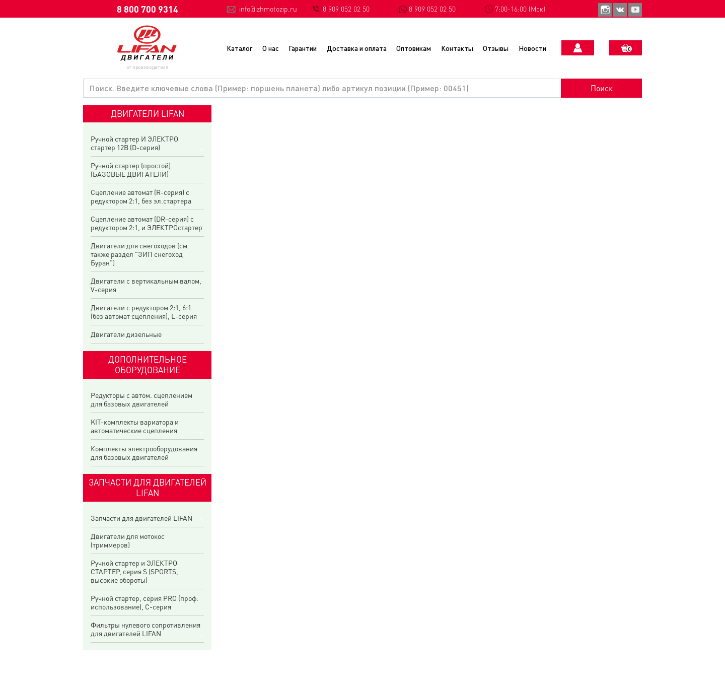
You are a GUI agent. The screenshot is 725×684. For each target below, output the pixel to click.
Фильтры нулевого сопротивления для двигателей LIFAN (145, 629)
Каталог (239, 47)
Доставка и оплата (357, 47)
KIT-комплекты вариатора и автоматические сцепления (135, 426)
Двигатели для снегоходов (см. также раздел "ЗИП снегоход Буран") (140, 254)
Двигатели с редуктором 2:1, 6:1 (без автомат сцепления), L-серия (144, 311)
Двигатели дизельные (126, 334)
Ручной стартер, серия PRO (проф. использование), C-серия (144, 602)
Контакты (457, 47)
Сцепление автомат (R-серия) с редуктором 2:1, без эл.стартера (141, 196)
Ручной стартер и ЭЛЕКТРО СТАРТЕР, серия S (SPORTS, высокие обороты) (134, 571)
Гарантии (302, 47)
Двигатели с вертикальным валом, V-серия (146, 285)
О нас (270, 47)
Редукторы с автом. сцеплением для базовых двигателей (141, 399)
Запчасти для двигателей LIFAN (141, 518)
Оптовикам (413, 47)
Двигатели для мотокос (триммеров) (128, 540)
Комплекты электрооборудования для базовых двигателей (144, 452)
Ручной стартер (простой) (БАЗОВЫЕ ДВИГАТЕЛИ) (131, 169)
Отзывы (496, 47)
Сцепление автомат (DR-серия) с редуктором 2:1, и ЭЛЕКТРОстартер (146, 223)
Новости (532, 47)
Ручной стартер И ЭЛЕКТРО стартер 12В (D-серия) (134, 143)
